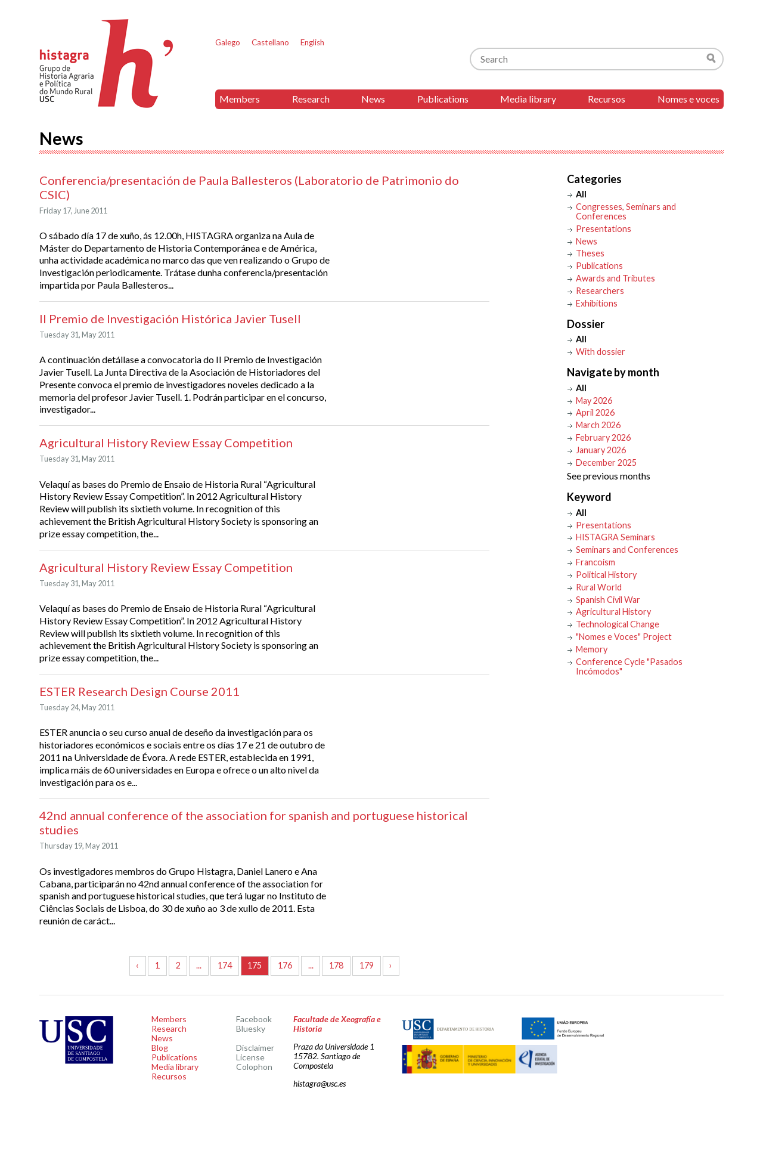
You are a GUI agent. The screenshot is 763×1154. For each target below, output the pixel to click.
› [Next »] (390, 965)
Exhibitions (597, 303)
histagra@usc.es (319, 1083)
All (581, 194)
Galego (227, 42)
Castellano (270, 42)
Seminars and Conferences (627, 549)
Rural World (599, 587)
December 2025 (606, 462)
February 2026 (603, 437)
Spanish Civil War (608, 600)
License (250, 1057)
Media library (528, 98)
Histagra (106, 63)
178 (336, 965)
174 (225, 965)
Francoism (595, 562)
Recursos (606, 98)
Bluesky (250, 1028)
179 (366, 965)
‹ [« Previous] (137, 965)
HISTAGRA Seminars (615, 537)
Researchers (600, 291)
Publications (443, 98)
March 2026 (598, 425)
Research (311, 98)
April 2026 (595, 412)
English (312, 42)
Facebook (254, 1019)
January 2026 (601, 450)
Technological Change (617, 624)
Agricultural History (613, 612)
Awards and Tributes (615, 278)
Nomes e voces (688, 98)
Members (239, 98)
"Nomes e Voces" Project (624, 637)
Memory (591, 649)
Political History (606, 575)
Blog (159, 1047)
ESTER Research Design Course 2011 (139, 691)
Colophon (254, 1067)
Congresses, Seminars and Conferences (626, 211)
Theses (590, 253)
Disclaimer (255, 1047)
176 (285, 965)
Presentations (603, 229)
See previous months (608, 475)
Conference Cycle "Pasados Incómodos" (629, 666)
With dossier (600, 351)
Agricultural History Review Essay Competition (166, 442)
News (373, 98)
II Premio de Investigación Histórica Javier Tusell (170, 318)
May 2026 (594, 400)
